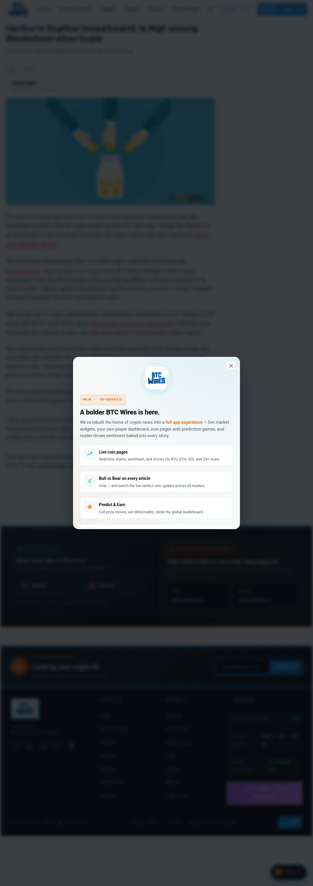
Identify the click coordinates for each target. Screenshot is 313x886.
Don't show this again (156, 555)
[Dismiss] (231, 328)
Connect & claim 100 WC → (118, 523)
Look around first (194, 523)
